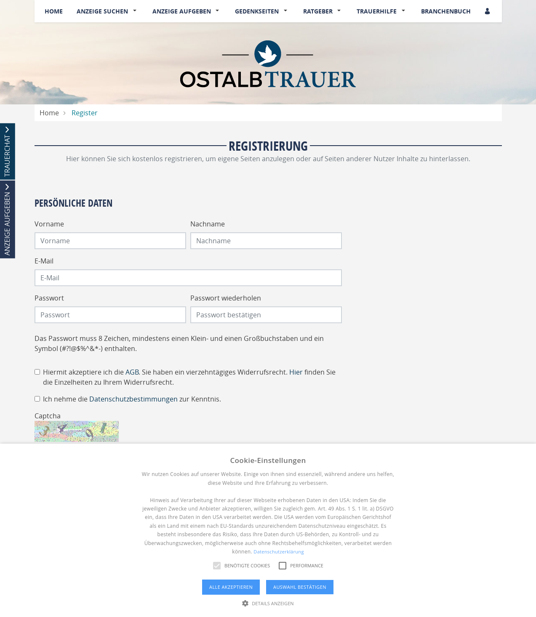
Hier (296, 372)
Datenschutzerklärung (278, 551)
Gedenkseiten (257, 11)
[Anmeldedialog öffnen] (488, 11)
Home (54, 11)
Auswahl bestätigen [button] (299, 587)
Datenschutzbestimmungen (133, 399)
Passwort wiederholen (225, 298)
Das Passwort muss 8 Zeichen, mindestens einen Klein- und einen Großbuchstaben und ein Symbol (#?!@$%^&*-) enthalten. (179, 343)
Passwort (49, 298)
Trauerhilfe (377, 11)
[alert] (268, 530)
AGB (132, 372)
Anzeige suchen (102, 11)
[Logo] (268, 63)
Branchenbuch (446, 11)
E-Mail (44, 261)
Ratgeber (318, 11)
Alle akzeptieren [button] (231, 587)
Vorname (49, 224)
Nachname (207, 224)
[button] (136, 11)
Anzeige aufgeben (181, 11)
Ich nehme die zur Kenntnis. (132, 399)
